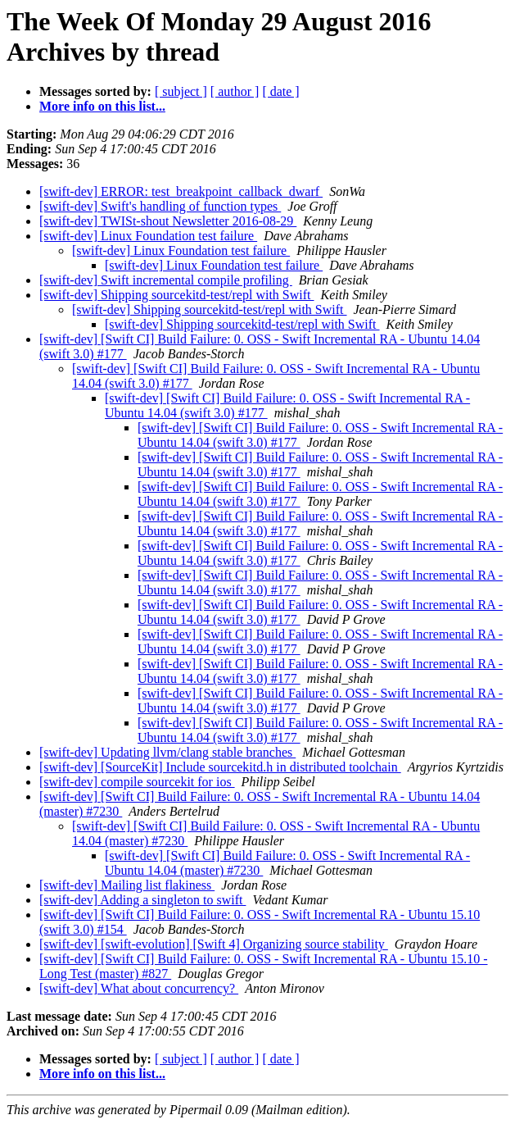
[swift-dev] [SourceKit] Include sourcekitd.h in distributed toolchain (220, 767)
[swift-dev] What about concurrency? (138, 988)
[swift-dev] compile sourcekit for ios (137, 782)
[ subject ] (181, 91)
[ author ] (235, 91)
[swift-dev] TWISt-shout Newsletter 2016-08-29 (167, 221)
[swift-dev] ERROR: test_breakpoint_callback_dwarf (181, 191)
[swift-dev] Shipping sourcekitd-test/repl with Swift (176, 295)
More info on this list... (102, 106)
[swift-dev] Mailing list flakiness (127, 885)
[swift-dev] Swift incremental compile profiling (165, 280)
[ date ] (280, 91)
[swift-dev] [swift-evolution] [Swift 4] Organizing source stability (213, 944)
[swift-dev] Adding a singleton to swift (142, 900)
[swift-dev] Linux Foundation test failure (148, 236)
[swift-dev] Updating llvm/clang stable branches (167, 752)
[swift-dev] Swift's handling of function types (160, 206)
